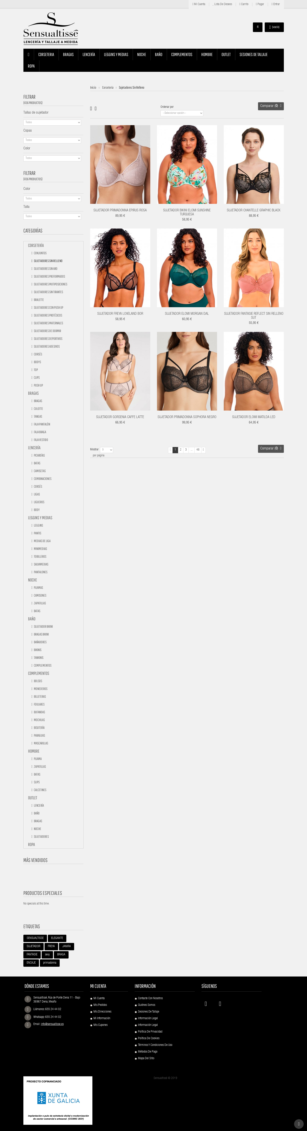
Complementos (42, 665)
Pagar (260, 4)
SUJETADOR (33, 946)
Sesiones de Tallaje (148, 1011)
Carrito (243, 4)
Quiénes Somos (146, 1005)
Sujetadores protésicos (47, 315)
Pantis (37, 533)
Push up (38, 385)
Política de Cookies (148, 1038)
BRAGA (61, 954)
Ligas (36, 494)
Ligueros (38, 502)
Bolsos (37, 681)
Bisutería (39, 728)
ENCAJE (31, 963)
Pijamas (38, 588)
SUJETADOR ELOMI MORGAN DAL (187, 314)
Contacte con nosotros (150, 998)
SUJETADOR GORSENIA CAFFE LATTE (120, 417)
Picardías (39, 455)
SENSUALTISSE (35, 938)
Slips (36, 782)
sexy (47, 954)
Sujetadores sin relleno (48, 261)
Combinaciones (42, 479)
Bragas (33, 393)
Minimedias (40, 549)
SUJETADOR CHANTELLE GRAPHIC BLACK (254, 211)
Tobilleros (39, 556)
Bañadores (40, 642)
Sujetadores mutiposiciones (50, 284)
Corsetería (36, 245)
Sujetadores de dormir (47, 331)
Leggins (38, 525)
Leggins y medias (40, 517)
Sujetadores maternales (48, 323)
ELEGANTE (57, 938)
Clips (36, 377)
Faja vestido (40, 440)
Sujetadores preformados (49, 276)
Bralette (38, 300)
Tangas (37, 416)
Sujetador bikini (43, 626)
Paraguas (39, 735)
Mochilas (39, 720)
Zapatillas (39, 603)
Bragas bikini (41, 634)
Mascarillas (40, 743)
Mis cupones (101, 1025)
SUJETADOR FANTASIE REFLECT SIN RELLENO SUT (253, 316)
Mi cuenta (198, 4)
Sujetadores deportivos (47, 339)
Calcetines (39, 790)
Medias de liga (42, 541)
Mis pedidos (100, 1005)
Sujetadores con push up (48, 307)
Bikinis (37, 650)
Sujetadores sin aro (45, 269)
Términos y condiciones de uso (155, 1045)
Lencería (34, 447)
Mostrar (94, 449)
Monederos (40, 689)
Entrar (275, 4)
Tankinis (38, 658)
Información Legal (148, 1018)
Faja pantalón (41, 424)
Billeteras (39, 696)
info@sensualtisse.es (52, 1024)
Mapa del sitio (146, 1058)
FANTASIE (32, 954)
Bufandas (39, 712)
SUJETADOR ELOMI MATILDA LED (253, 417)
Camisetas (39, 471)
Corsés (37, 354)
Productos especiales (42, 893)
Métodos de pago (147, 1051)
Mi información (102, 1018)
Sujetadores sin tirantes (48, 292)
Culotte (38, 409)
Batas (36, 463)
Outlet (32, 797)
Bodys (37, 362)
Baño (31, 618)
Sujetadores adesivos (46, 346)
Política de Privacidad (150, 1031)
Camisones (39, 595)
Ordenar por (167, 107)
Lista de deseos (222, 4)
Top (35, 370)
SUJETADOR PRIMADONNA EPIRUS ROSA (120, 211)
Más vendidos (35, 860)
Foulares (39, 704)
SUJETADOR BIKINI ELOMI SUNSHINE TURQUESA (187, 213)
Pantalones (40, 572)
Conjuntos (40, 253)
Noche (32, 579)
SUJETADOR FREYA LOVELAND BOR (120, 314)
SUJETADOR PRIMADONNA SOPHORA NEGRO (187, 417)
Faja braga (39, 432)
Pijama (37, 759)
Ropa (31, 844)
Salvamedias (40, 564)
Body (36, 510)
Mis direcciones (102, 1011)
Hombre (33, 751)
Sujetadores (41, 836)
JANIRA (66, 946)
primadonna (49, 963)
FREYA (51, 946)
